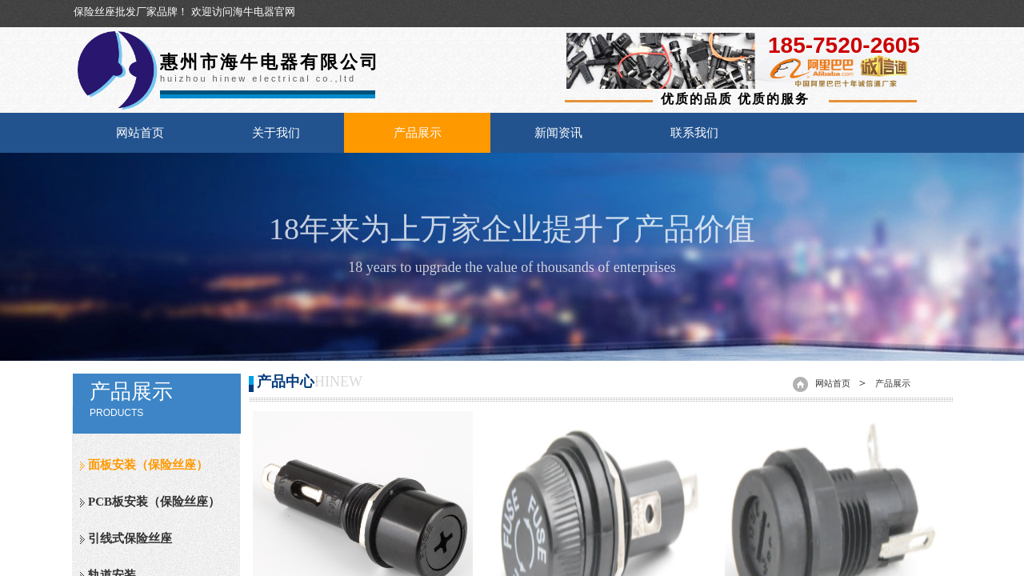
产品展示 (418, 132)
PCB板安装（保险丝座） (154, 501)
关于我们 (276, 132)
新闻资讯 (558, 132)
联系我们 (694, 132)
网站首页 (140, 132)
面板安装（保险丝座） (148, 464)
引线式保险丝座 (130, 538)
